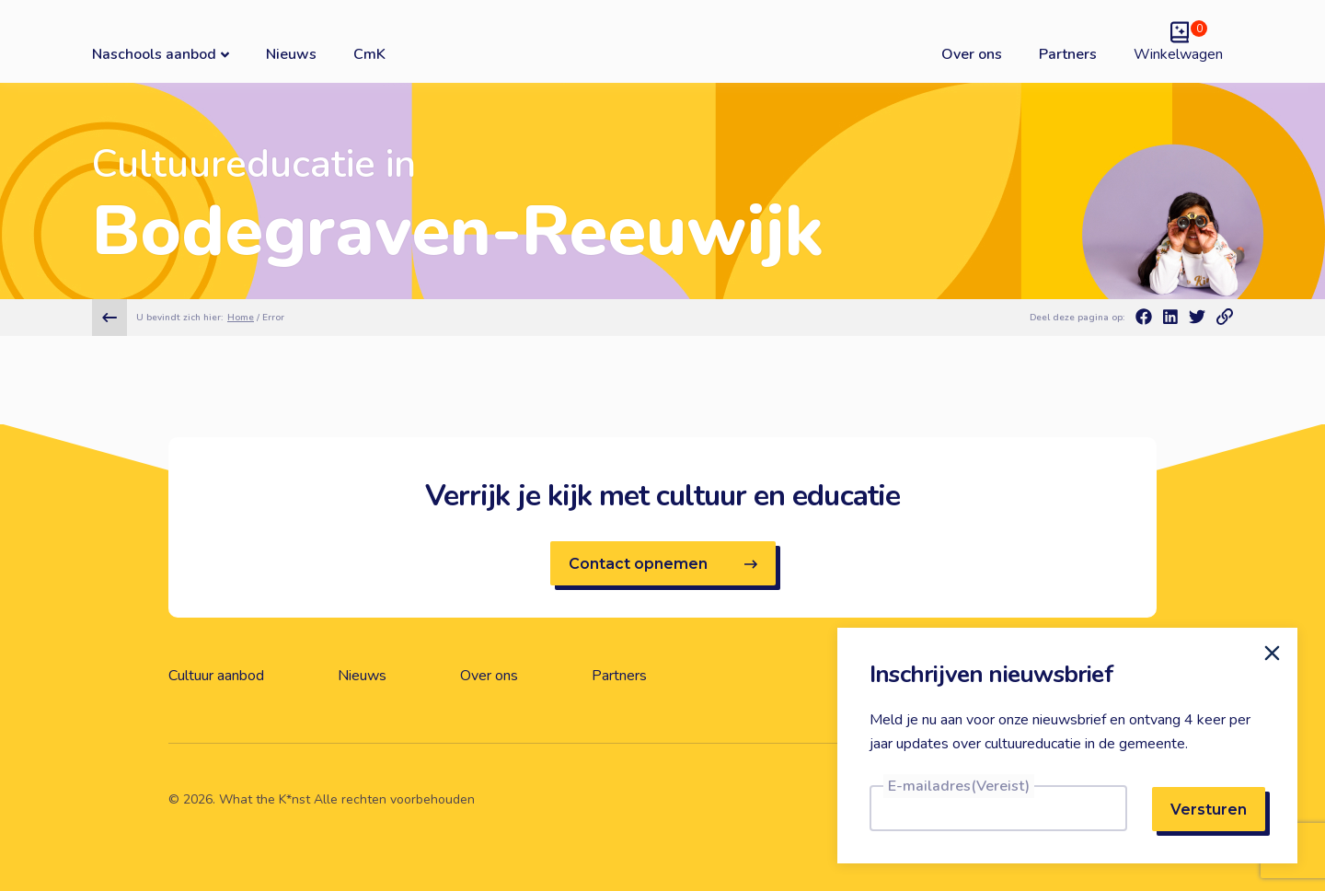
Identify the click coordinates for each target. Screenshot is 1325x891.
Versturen (1208, 809)
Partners (1068, 54)
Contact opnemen (663, 564)
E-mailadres (959, 786)
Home (240, 317)
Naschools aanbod (160, 54)
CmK (369, 54)
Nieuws (291, 54)
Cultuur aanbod (216, 675)
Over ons (971, 54)
